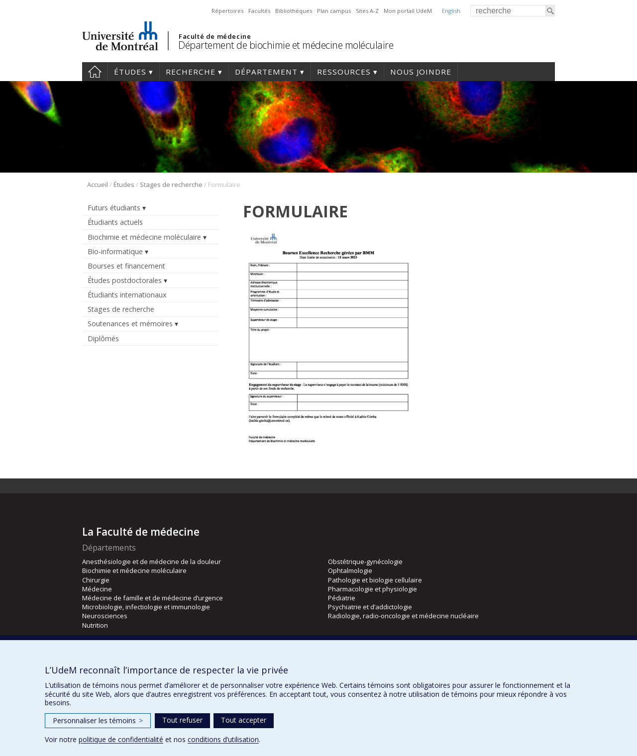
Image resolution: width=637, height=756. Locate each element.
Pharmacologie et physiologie (372, 588)
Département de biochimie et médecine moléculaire (285, 45)
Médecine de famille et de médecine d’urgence (152, 597)
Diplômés (103, 338)
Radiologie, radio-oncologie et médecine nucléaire (403, 615)
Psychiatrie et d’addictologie (370, 606)
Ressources (344, 72)
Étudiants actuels (115, 222)
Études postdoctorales (125, 280)
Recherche (190, 72)
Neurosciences (104, 615)
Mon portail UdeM (408, 10)
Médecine (97, 588)
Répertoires (227, 10)
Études (130, 72)
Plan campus (334, 10)
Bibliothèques (293, 10)
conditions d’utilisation (223, 739)
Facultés (259, 10)
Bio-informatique (115, 251)
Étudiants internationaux (127, 294)
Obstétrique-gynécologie (365, 561)
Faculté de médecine (215, 36)
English (451, 10)
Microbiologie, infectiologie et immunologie (146, 606)
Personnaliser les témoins (98, 720)
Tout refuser (182, 720)
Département (266, 72)
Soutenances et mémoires (130, 323)
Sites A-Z (367, 10)
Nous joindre (420, 72)
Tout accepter (243, 720)
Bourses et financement (126, 266)
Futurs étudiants (114, 207)
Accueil (95, 71)
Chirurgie (95, 579)
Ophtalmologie (350, 570)
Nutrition (95, 625)
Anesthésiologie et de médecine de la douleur (151, 561)
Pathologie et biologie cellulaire (375, 579)
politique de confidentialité (121, 739)
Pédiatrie (341, 597)
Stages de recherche (171, 184)
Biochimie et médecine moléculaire (144, 237)
